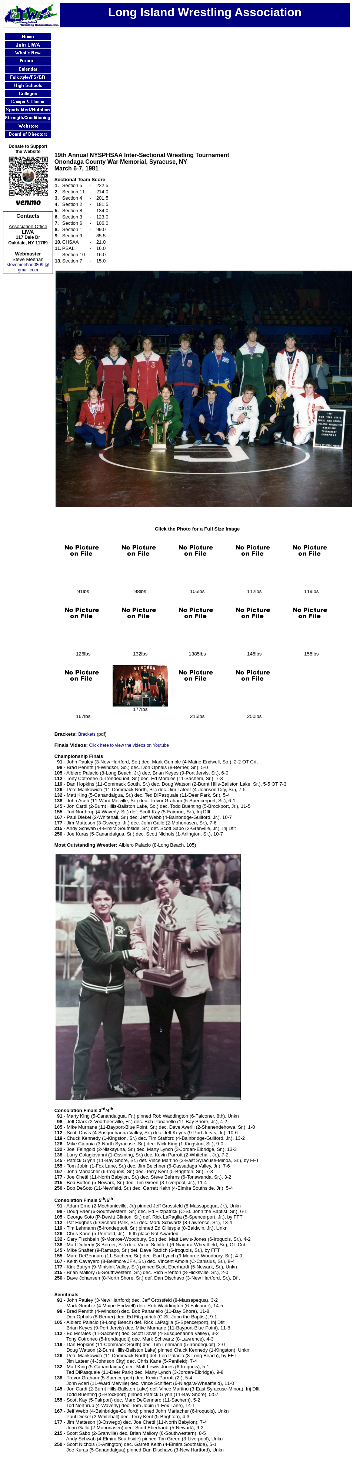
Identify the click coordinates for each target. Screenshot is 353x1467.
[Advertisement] (203, 84)
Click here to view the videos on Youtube (129, 745)
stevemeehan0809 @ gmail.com (28, 267)
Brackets (87, 734)
